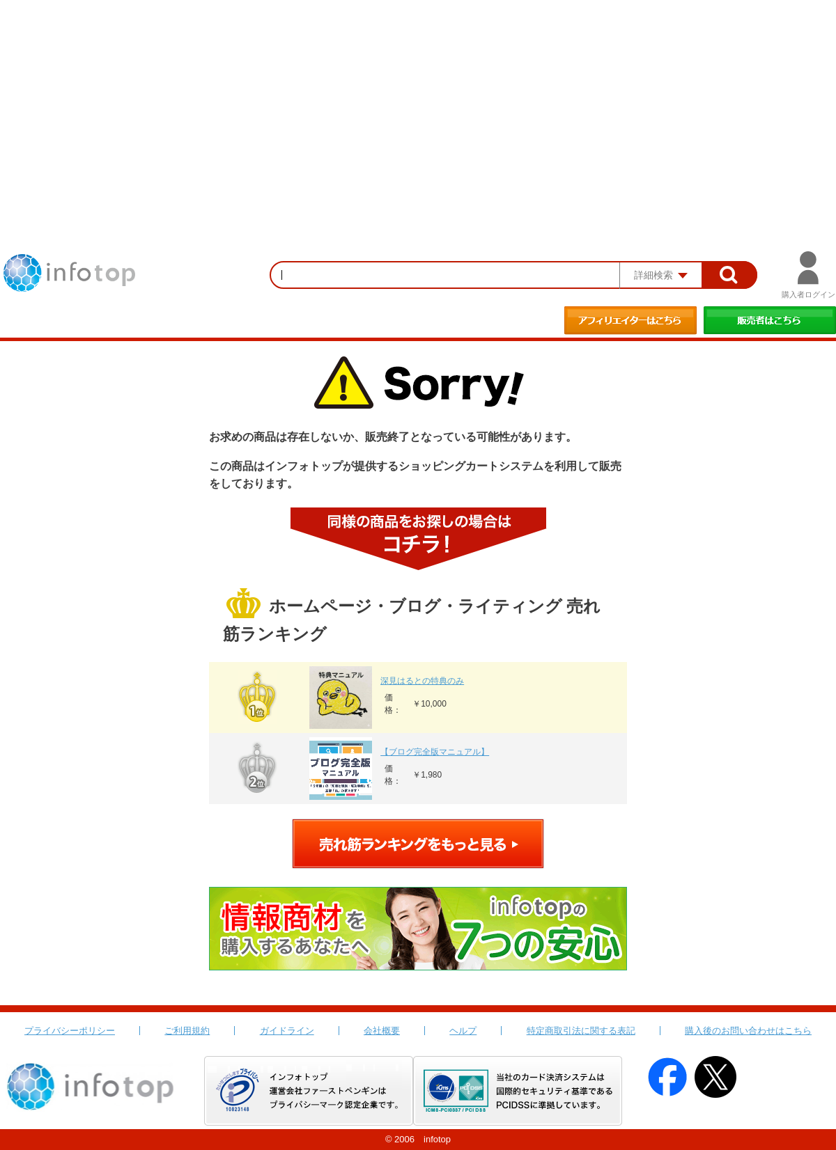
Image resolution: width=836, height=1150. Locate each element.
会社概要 (382, 1030)
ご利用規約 (187, 1030)
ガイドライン (287, 1030)
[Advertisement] (418, 104)
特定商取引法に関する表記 (581, 1030)
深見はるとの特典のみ (422, 681)
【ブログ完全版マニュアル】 (434, 752)
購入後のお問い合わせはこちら (748, 1030)
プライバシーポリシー (69, 1030)
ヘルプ (463, 1030)
